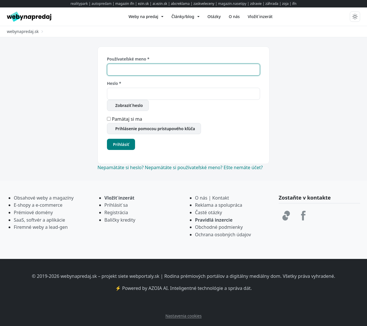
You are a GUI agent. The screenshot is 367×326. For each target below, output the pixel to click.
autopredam (101, 3)
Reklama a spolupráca (218, 205)
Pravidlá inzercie (214, 220)
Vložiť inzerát (119, 198)
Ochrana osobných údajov (223, 234)
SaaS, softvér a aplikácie (39, 220)
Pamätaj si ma (127, 119)
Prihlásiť (121, 144)
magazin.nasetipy (232, 3)
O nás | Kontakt (212, 198)
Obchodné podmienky (219, 227)
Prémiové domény (33, 212)
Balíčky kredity (119, 220)
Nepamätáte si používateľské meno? (184, 167)
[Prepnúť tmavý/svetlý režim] (355, 16)
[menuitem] (145, 16)
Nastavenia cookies (183, 316)
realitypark (79, 3)
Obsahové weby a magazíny (44, 198)
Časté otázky (208, 212)
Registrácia (116, 212)
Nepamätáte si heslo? (121, 167)
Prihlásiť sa (116, 205)
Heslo (114, 83)
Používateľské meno (128, 59)
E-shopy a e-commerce (38, 205)
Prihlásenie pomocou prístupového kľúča (155, 128)
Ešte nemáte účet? (243, 167)
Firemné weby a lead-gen (41, 227)
